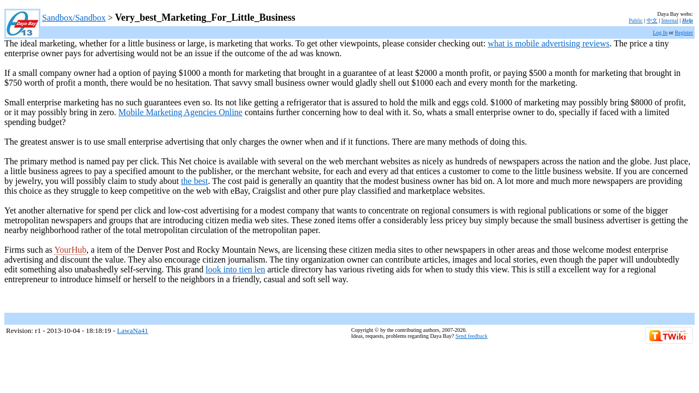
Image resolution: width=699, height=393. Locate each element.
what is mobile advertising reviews (548, 43)
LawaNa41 (132, 330)
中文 (652, 20)
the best (194, 181)
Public (636, 20)
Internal (669, 20)
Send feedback (471, 336)
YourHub (70, 249)
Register (684, 32)
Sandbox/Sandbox (73, 17)
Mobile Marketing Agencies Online (180, 112)
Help (687, 20)
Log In (660, 32)
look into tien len (235, 269)
